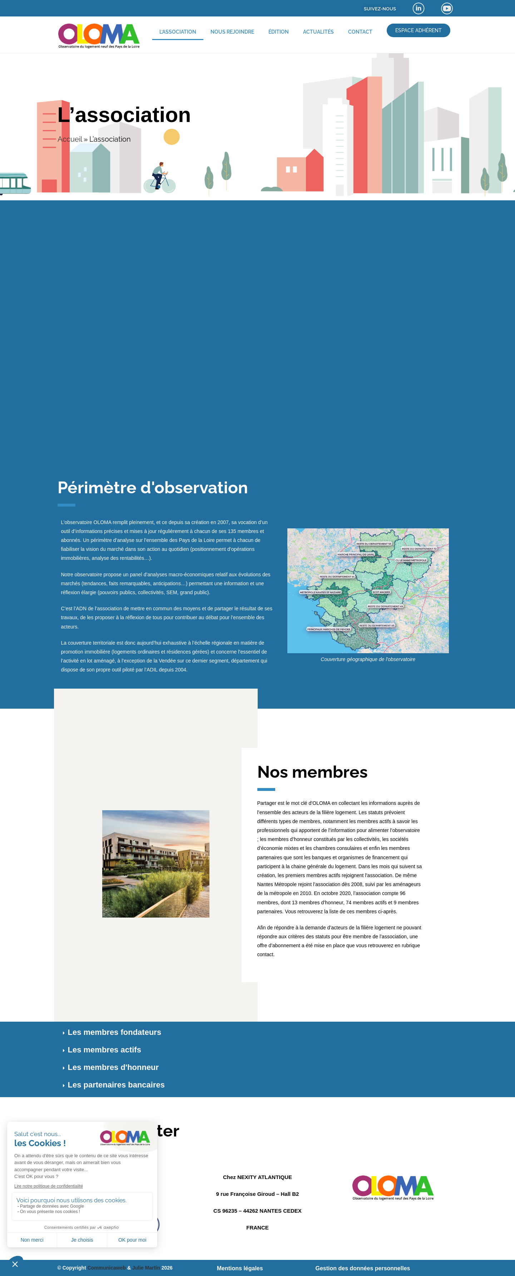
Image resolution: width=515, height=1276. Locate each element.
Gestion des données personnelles (362, 1268)
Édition (278, 32)
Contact (360, 32)
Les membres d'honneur (113, 1067)
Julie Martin (146, 1268)
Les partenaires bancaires (116, 1084)
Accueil (70, 139)
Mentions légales (240, 1268)
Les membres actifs (104, 1049)
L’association (177, 32)
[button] (258, 1033)
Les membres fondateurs (115, 1032)
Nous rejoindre (232, 32)
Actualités (318, 32)
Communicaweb (107, 1268)
